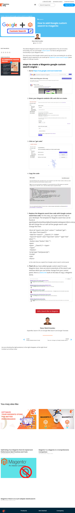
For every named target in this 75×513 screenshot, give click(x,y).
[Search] (53, 5)
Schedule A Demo (57, 1)
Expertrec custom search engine (59, 57)
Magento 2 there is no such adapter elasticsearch (18, 499)
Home (2, 16)
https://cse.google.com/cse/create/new (47, 71)
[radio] (1, 53)
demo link (43, 273)
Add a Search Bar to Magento (47, 311)
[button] (35, 4)
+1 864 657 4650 (46, 1)
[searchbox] (45, 5)
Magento (41, 19)
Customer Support (69, 1)
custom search (46, 50)
